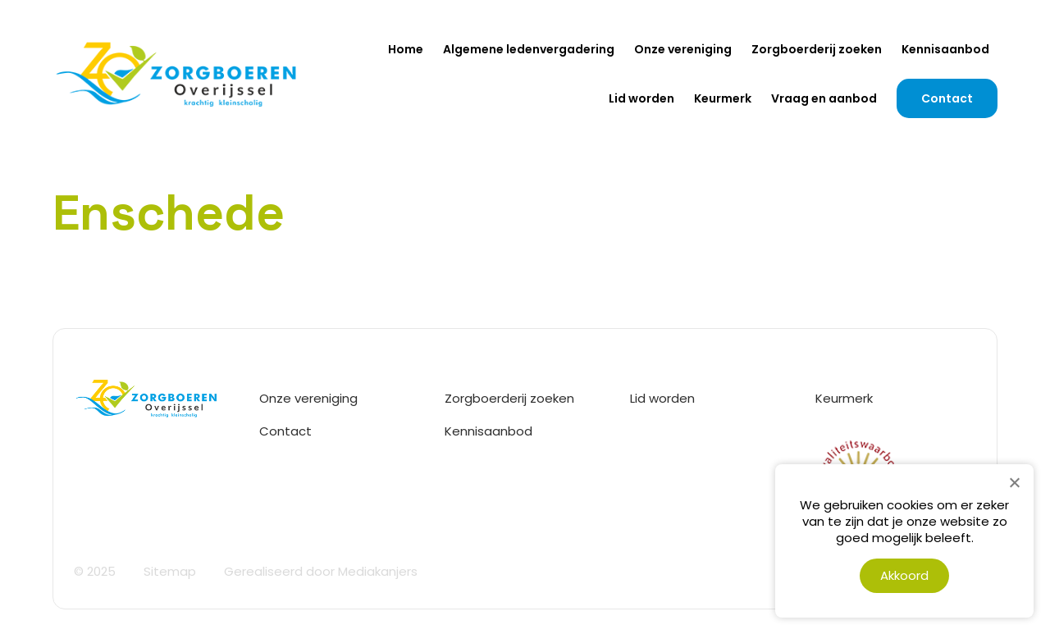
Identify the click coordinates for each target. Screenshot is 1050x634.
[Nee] (1014, 482)
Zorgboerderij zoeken (816, 49)
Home (405, 49)
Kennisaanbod (945, 49)
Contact (947, 98)
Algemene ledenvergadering (528, 49)
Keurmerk (722, 98)
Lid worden (641, 98)
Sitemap (170, 571)
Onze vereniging (683, 49)
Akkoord (904, 575)
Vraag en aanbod (824, 98)
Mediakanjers (378, 571)
